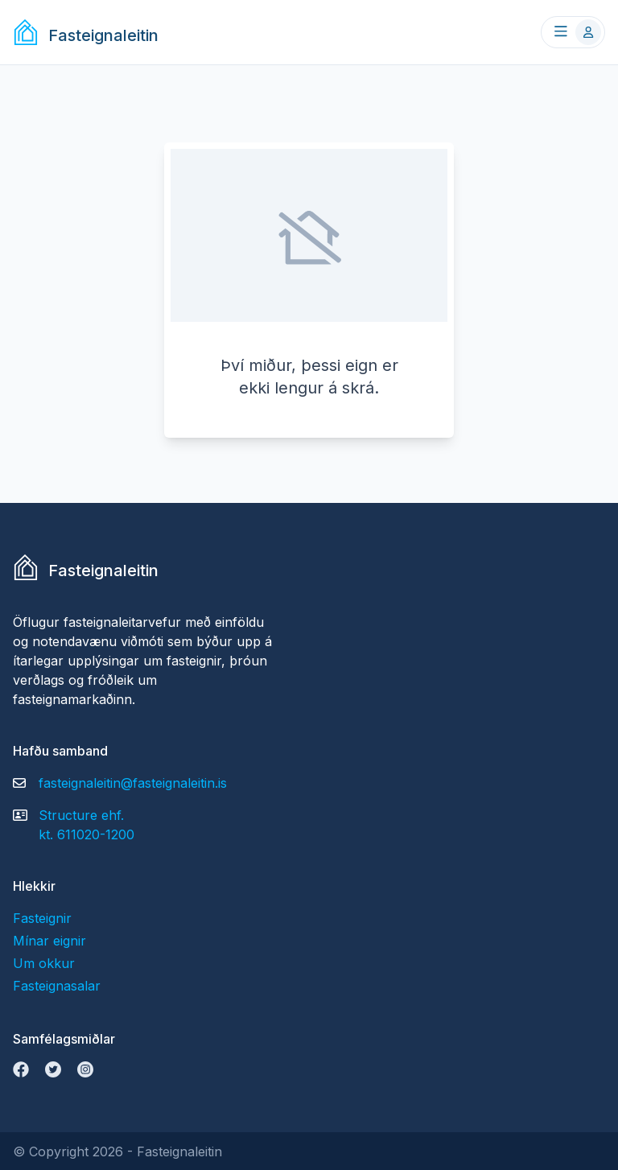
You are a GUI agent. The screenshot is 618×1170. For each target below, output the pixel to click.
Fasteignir (42, 918)
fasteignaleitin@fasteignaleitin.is (133, 783)
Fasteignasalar (57, 986)
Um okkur (44, 963)
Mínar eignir (49, 941)
